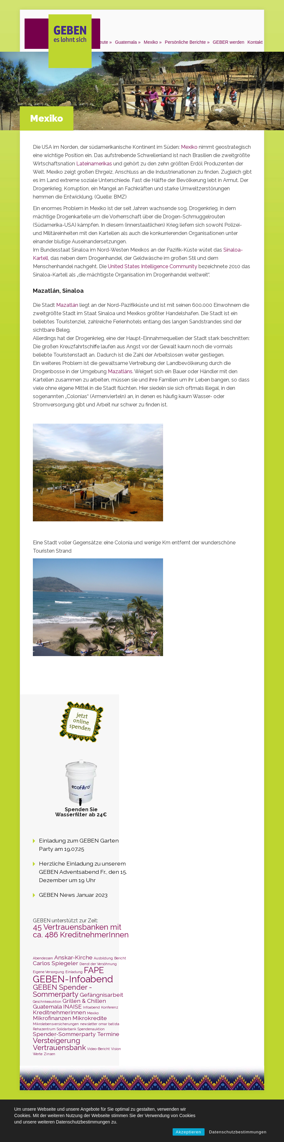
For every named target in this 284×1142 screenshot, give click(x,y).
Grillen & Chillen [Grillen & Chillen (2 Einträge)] (84, 1000)
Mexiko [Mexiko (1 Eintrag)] (93, 1013)
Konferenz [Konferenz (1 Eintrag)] (109, 1007)
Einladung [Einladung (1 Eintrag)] (74, 972)
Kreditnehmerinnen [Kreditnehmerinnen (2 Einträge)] (59, 1012)
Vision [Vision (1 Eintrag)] (116, 1049)
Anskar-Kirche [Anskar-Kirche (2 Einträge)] (73, 957)
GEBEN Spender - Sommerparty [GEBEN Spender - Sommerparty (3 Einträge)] (62, 990)
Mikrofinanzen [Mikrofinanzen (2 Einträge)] (52, 1018)
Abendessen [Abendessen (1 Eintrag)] (43, 958)
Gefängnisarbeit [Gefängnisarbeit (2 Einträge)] (101, 994)
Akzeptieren (188, 1132)
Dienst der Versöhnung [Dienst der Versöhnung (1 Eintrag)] (98, 964)
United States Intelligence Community (152, 266)
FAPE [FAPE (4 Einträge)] (94, 970)
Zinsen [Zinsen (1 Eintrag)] (49, 1054)
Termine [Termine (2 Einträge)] (108, 1034)
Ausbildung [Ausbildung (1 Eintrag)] (103, 958)
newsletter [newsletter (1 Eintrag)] (88, 1024)
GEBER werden (228, 42)
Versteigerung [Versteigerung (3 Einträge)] (56, 1040)
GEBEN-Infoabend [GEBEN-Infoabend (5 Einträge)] (73, 979)
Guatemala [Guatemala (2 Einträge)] (47, 1006)
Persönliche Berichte (185, 42)
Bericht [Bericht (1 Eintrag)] (120, 958)
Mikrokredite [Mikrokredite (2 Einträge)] (89, 1018)
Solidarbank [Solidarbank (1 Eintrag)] (66, 1029)
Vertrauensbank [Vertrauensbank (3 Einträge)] (59, 1047)
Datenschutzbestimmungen (238, 1132)
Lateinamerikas (94, 164)
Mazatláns (120, 371)
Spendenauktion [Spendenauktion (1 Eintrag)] (91, 1029)
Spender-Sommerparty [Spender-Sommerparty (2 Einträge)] (64, 1034)
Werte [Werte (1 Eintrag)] (37, 1054)
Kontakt (255, 42)
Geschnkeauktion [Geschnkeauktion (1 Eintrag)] (47, 1001)
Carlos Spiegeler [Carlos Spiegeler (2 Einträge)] (55, 963)
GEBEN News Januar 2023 (73, 894)
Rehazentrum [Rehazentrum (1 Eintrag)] (44, 1029)
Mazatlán (67, 305)
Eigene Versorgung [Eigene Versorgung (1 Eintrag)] (48, 972)
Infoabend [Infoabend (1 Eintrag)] (91, 1007)
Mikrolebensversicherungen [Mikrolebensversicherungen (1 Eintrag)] (56, 1024)
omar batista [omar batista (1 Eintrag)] (109, 1024)
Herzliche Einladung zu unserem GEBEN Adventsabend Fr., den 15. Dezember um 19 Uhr (83, 871)
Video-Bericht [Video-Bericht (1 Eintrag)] (98, 1049)
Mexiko (151, 42)
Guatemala (126, 42)
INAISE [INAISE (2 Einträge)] (72, 1006)
